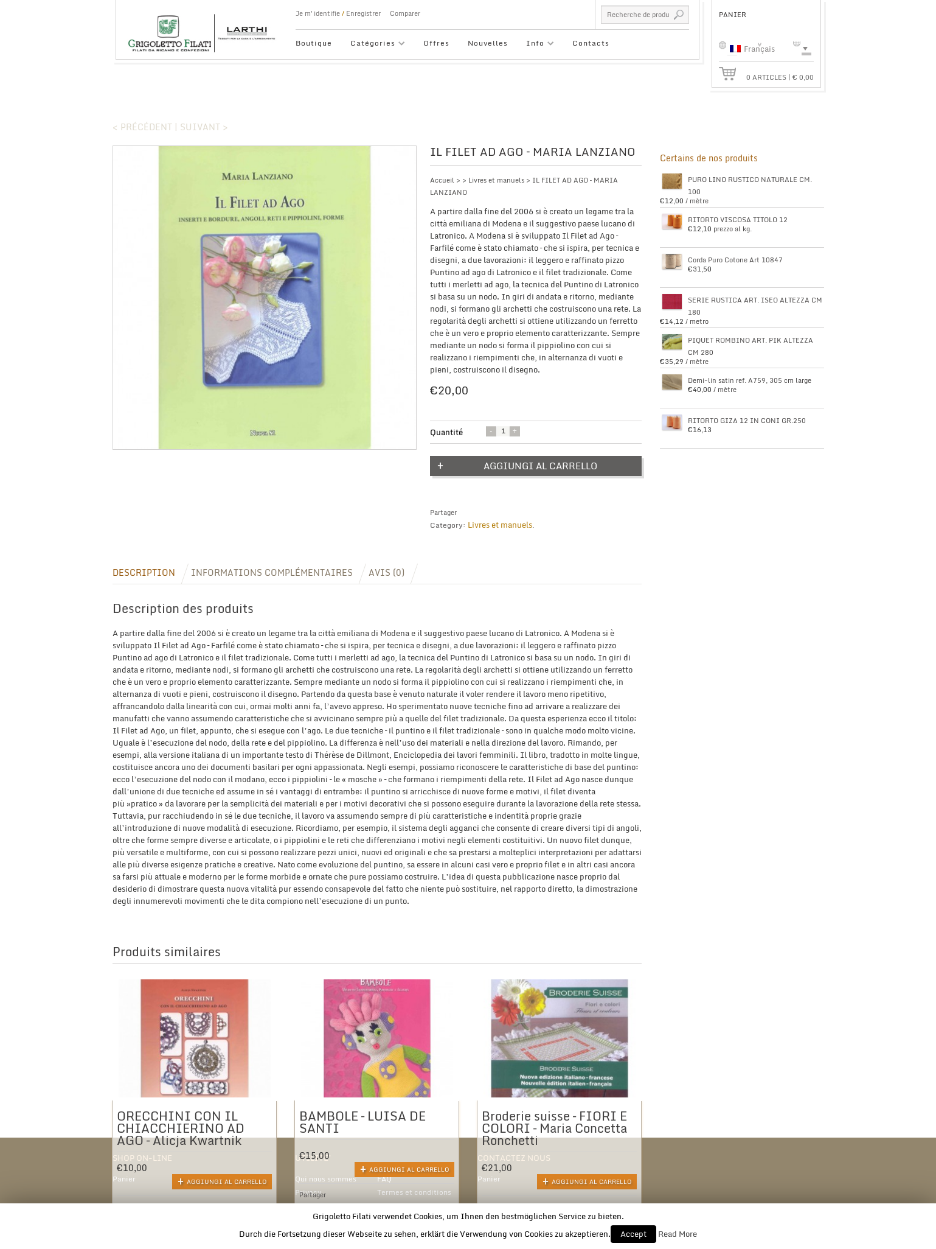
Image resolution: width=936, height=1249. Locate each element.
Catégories (373, 44)
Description (144, 572)
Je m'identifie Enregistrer (338, 13)
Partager (443, 512)
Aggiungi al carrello (540, 465)
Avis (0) (386, 572)
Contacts (590, 43)
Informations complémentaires (272, 572)
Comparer (405, 13)
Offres (436, 43)
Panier (124, 1178)
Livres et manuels (496, 180)
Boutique (314, 43)
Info (535, 44)
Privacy (308, 1192)
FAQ (384, 1178)
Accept (633, 1233)
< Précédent (142, 127)
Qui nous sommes (325, 1178)
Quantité (446, 432)
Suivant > (204, 127)
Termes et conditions (414, 1192)
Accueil (442, 180)
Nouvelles (488, 43)
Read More (677, 1233)
